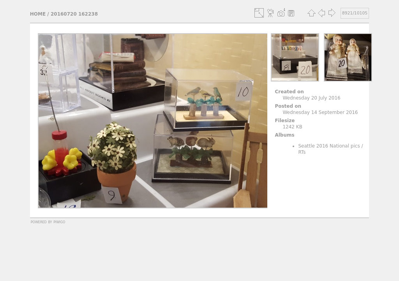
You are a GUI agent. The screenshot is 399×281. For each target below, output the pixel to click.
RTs (301, 152)
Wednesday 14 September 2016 (320, 112)
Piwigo (59, 221)
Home (38, 14)
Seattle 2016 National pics (329, 146)
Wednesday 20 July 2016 (311, 98)
